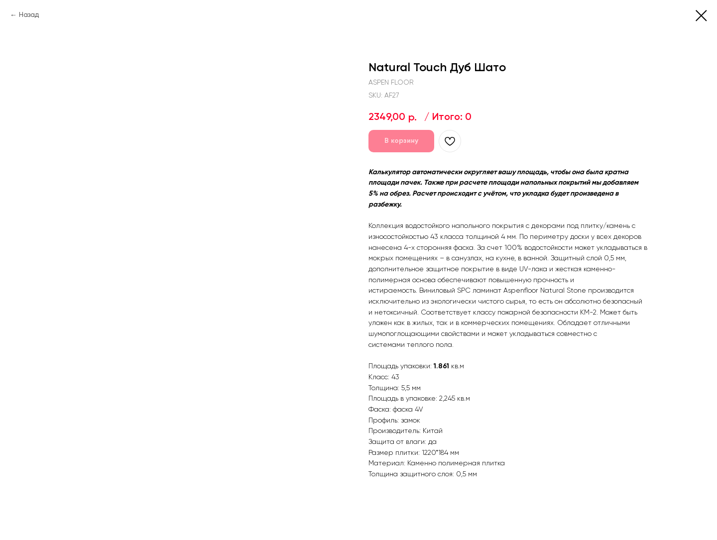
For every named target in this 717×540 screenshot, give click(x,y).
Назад (29, 14)
